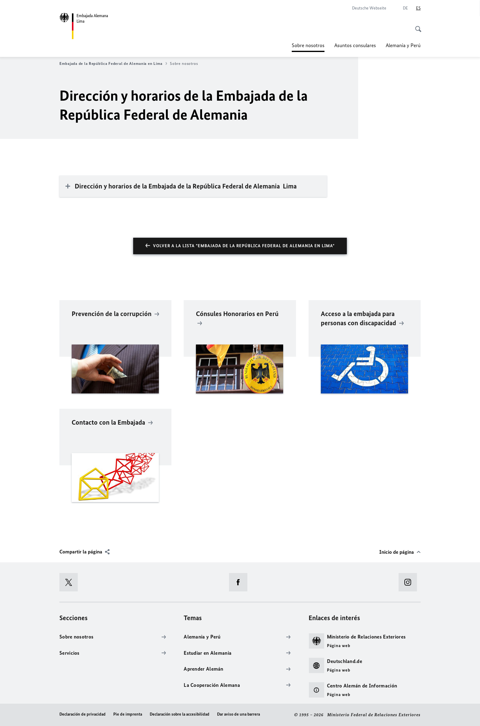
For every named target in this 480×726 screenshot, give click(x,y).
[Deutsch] (405, 8)
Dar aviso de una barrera (238, 714)
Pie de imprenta (127, 714)
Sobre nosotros (308, 45)
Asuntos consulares (355, 45)
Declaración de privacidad (82, 714)
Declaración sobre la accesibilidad (179, 714)
